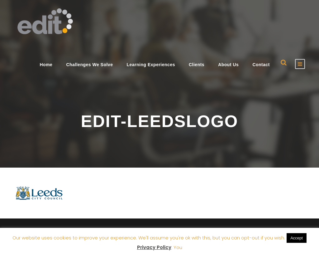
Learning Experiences (150, 64)
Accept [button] (296, 238)
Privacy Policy (154, 247)
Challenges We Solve (89, 64)
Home (46, 64)
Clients (196, 64)
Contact (261, 64)
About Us (228, 64)
